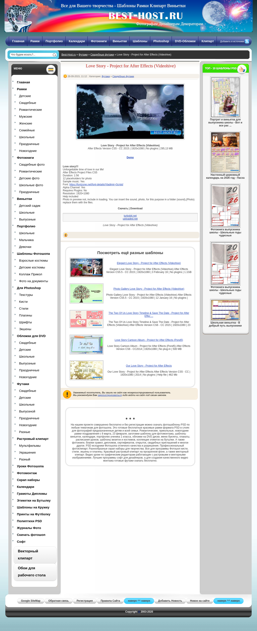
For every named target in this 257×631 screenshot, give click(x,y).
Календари (77, 41)
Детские (25, 96)
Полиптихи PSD (29, 521)
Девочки (25, 247)
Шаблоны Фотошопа (33, 253)
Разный (24, 459)
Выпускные (27, 219)
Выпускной (27, 411)
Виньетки (120, 41)
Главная (18, 41)
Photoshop (161, 41)
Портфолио (54, 41)
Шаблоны (140, 41)
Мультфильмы (29, 445)
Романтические (30, 109)
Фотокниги (99, 41)
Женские (25, 123)
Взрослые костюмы (33, 260)
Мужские (25, 116)
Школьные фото (31, 185)
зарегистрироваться (110, 395)
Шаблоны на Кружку (33, 507)
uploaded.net (130, 218)
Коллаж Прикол (30, 274)
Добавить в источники (232, 41)
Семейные (27, 130)
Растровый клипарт (33, 439)
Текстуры (26, 295)
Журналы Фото (29, 528)
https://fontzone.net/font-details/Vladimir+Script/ (96, 184)
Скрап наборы (28, 480)
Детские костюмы (32, 267)
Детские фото (29, 178)
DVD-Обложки (185, 41)
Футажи (83, 54)
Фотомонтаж (27, 473)
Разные (24, 432)
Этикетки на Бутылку (34, 500)
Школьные (26, 137)
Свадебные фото (32, 164)
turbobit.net (130, 215)
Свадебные (27, 103)
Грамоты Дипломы (32, 493)
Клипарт (208, 41)
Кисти (23, 301)
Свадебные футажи (102, 54)
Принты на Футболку (33, 514)
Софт (21, 541)
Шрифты (25, 322)
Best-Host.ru (68, 54)
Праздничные (29, 144)
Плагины (25, 315)
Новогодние (28, 151)
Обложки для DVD (31, 336)
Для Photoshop (29, 288)
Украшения (27, 452)
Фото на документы (33, 281)
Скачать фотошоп (31, 535)
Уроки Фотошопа (30, 466)
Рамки (35, 41)
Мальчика (26, 240)
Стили (23, 308)
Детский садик (29, 205)
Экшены (25, 329)
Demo (130, 157)
